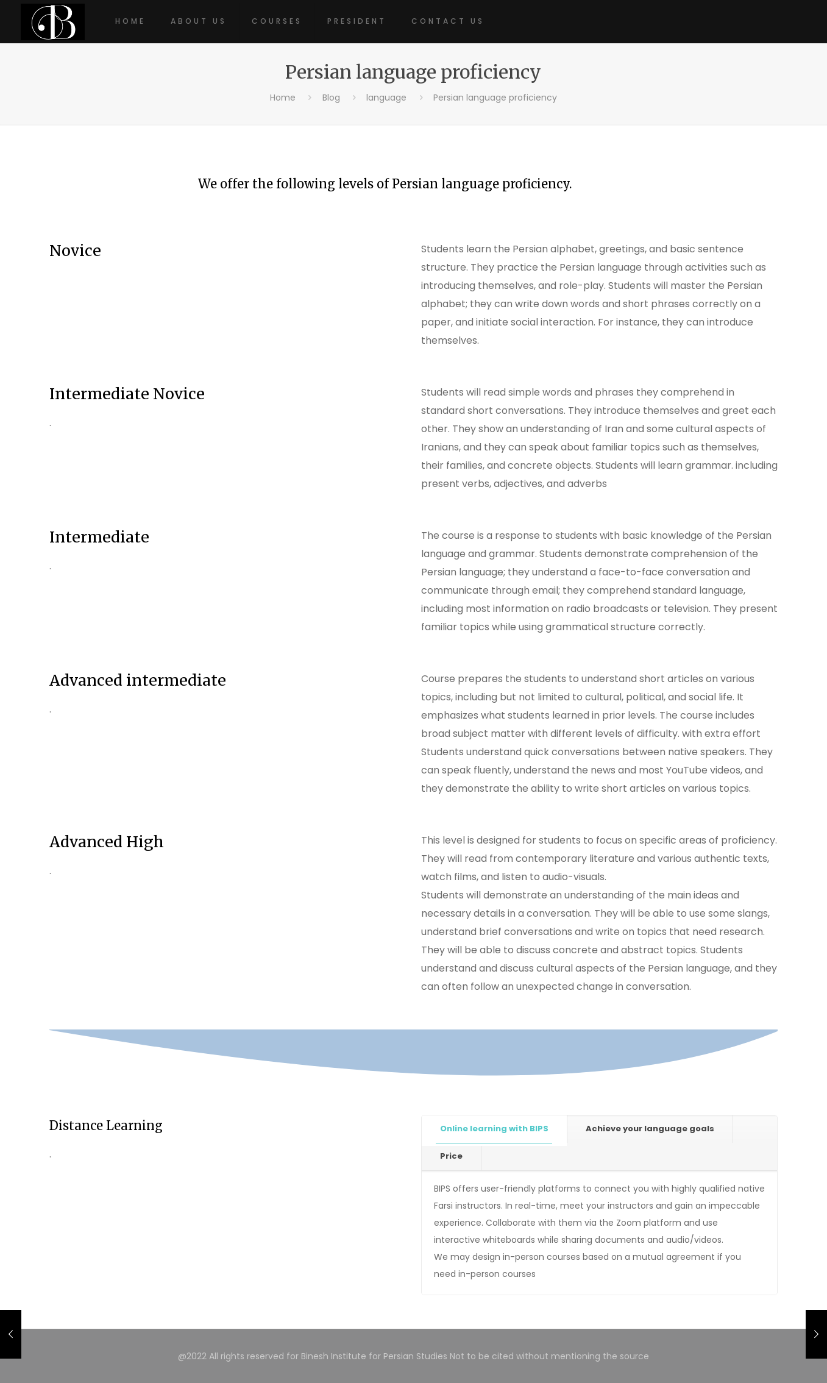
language (386, 97)
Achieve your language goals (650, 1128)
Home (283, 97)
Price (451, 1156)
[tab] (494, 1129)
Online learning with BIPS (494, 1128)
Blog (331, 97)
